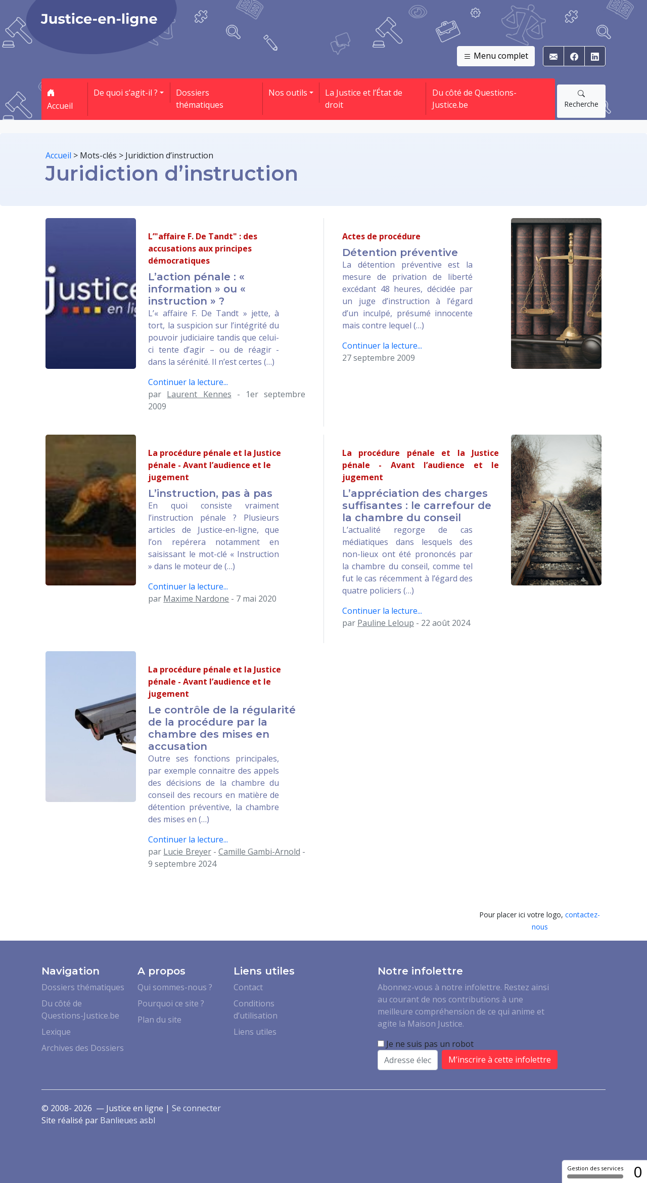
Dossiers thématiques (199, 98)
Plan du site (159, 1019)
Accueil (60, 99)
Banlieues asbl (127, 1120)
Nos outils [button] (287, 92)
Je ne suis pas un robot (426, 1043)
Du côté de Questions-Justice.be (474, 98)
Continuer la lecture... (188, 382)
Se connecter (196, 1108)
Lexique (56, 1031)
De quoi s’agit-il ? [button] (126, 92)
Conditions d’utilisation (256, 1009)
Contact (248, 987)
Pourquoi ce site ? (170, 1003)
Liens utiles (255, 1031)
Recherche (581, 99)
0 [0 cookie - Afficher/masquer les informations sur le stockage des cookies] (637, 1171)
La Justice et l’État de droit (363, 98)
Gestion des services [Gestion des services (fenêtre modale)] (595, 1171)
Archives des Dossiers (82, 1047)
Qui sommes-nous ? (174, 987)
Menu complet (496, 56)
